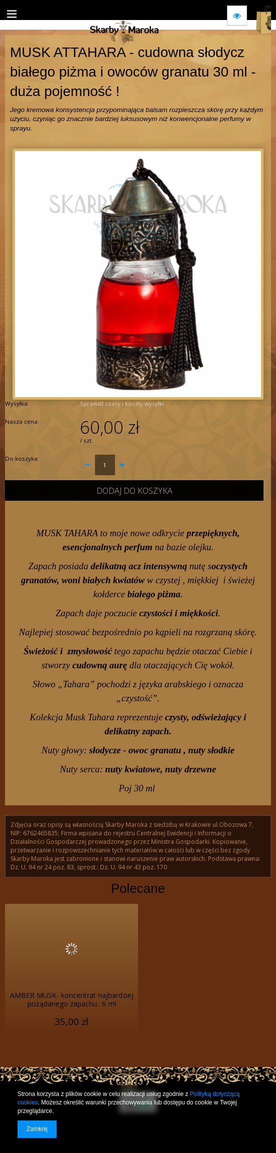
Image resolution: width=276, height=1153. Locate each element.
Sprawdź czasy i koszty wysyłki (122, 403)
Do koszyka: (22, 458)
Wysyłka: (17, 403)
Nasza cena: (22, 421)
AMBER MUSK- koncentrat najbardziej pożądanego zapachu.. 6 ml (72, 999)
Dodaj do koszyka (134, 490)
